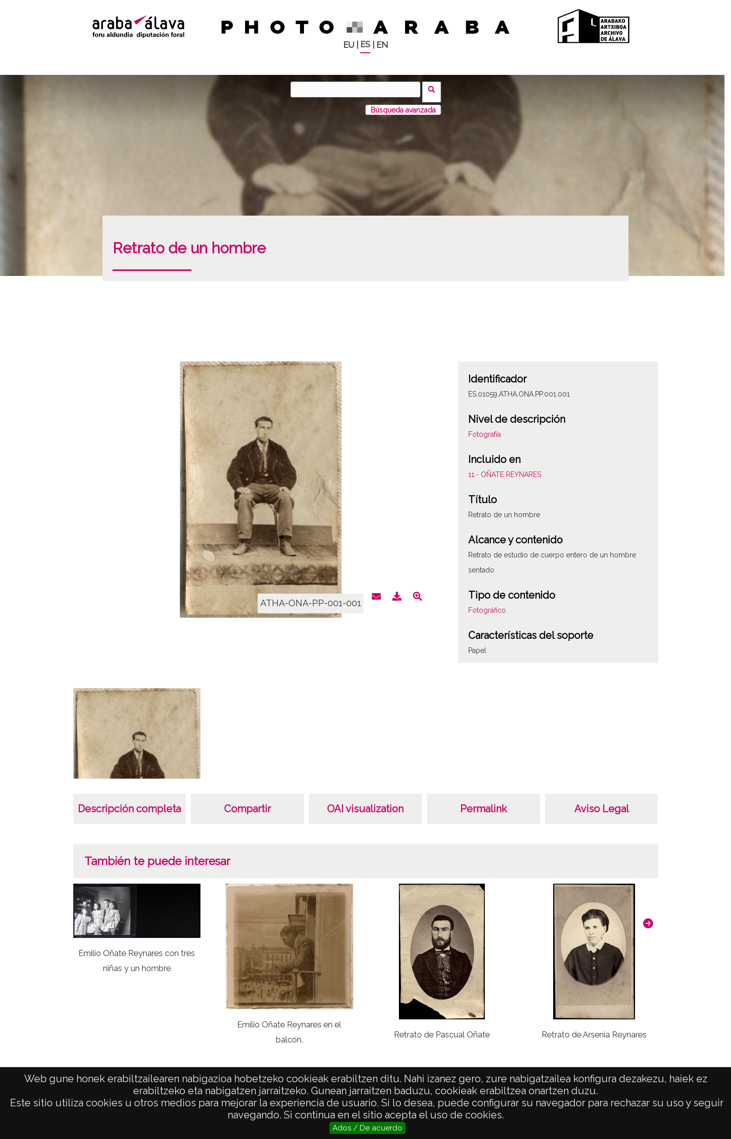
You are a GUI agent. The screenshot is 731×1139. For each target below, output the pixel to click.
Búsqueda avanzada (403, 105)
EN (382, 45)
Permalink (483, 804)
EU (348, 45)
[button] (648, 918)
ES (365, 44)
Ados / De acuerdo (367, 1127)
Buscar (434, 89)
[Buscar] (358, 89)
